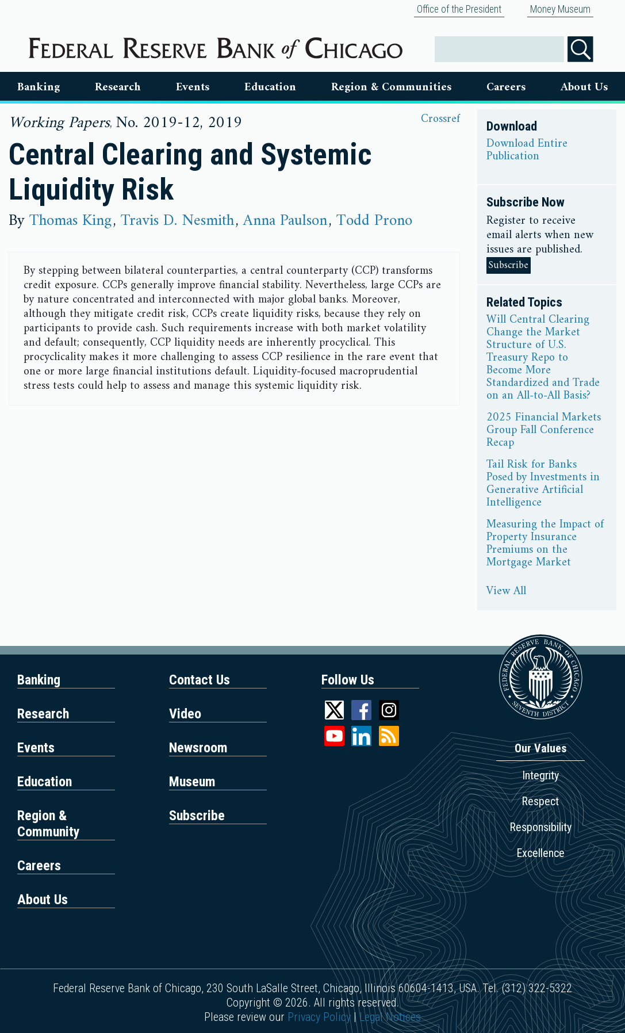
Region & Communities (391, 88)
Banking (38, 88)
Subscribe (508, 265)
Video (185, 714)
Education (270, 88)
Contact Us (199, 680)
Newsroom (198, 748)
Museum (192, 782)
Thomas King (70, 221)
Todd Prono (374, 221)
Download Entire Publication (527, 150)
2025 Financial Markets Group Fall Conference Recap (543, 431)
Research (118, 88)
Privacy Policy (319, 1017)
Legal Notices (390, 1017)
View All (506, 592)
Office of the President (459, 9)
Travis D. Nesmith (177, 221)
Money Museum (560, 9)
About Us (584, 88)
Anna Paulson (285, 221)
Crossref (440, 119)
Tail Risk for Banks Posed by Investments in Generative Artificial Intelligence (543, 484)
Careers (506, 88)
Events (192, 88)
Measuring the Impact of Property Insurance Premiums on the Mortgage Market (545, 544)
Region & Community (48, 824)
